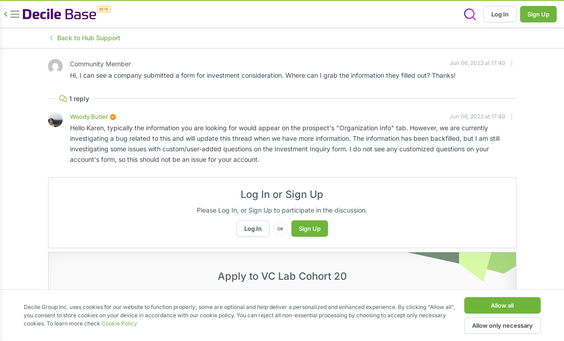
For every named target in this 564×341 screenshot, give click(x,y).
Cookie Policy (119, 323)
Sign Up (538, 14)
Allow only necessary (502, 325)
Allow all (502, 305)
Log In (500, 14)
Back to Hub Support (84, 38)
